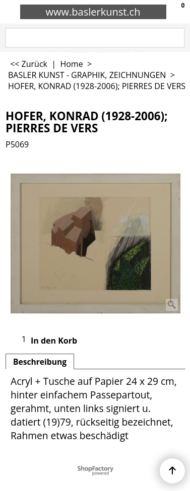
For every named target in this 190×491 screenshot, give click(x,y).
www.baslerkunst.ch (93, 12)
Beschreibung (40, 361)
